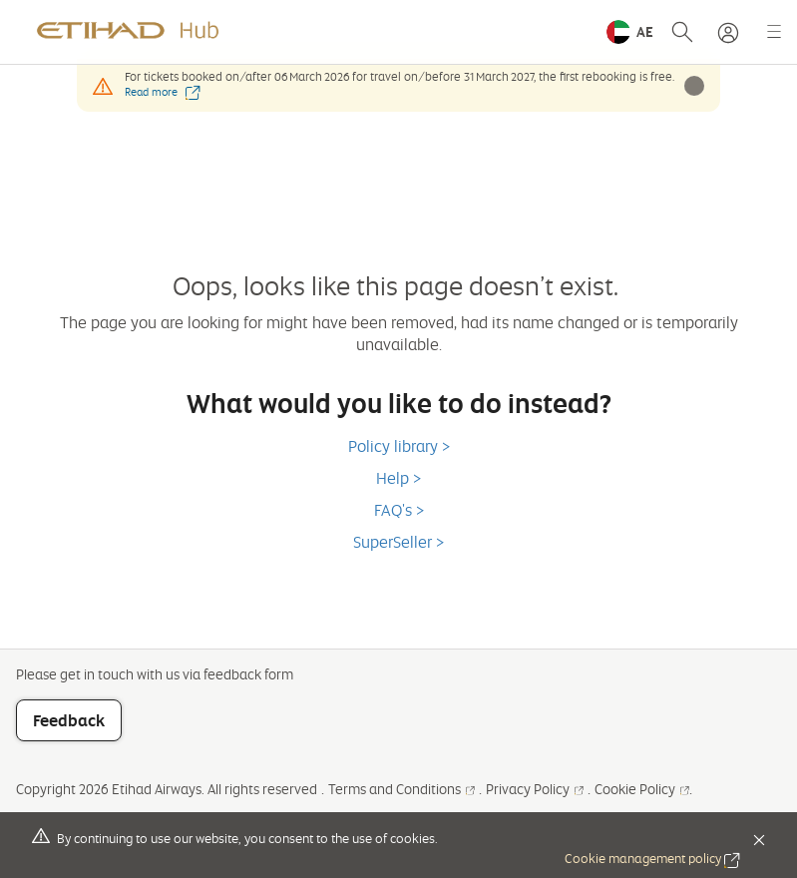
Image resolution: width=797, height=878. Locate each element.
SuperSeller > (398, 542)
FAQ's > (399, 510)
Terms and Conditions (401, 788)
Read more (162, 92)
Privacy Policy (535, 788)
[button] (629, 32)
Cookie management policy (652, 858)
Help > (398, 478)
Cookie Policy (642, 788)
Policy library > (399, 446)
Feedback (69, 720)
